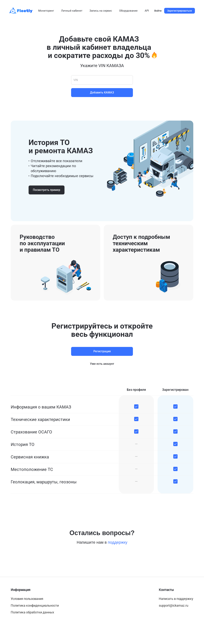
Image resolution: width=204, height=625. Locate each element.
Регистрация (102, 351)
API (147, 10)
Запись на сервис (100, 10)
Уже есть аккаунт (102, 363)
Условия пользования (27, 599)
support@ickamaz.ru (173, 605)
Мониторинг (46, 10)
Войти (157, 10)
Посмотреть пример (46, 190)
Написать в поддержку (176, 599)
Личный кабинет (71, 10)
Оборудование (128, 10)
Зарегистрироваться (179, 10)
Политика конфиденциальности (35, 605)
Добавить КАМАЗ (102, 92)
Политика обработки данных (32, 612)
